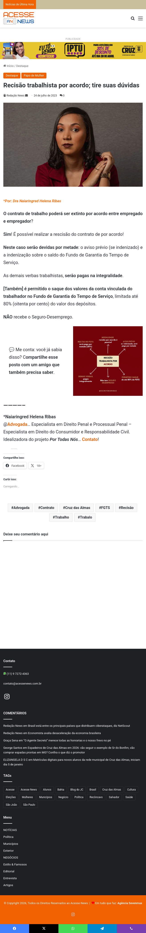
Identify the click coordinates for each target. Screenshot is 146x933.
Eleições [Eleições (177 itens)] (11, 797)
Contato (90, 439)
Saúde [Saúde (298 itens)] (129, 797)
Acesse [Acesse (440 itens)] (10, 789)
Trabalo (86, 517)
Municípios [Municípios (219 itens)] (45, 797)
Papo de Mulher (34, 75)
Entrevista (10, 878)
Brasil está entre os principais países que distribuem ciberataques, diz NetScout (79, 725)
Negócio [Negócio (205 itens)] (63, 797)
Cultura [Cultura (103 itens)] (131, 789)
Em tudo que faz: (118, 903)
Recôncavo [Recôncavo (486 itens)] (96, 797)
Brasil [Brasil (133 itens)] (93, 789)
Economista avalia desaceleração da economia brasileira (64, 733)
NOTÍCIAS (10, 830)
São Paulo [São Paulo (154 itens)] (29, 804)
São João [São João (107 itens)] (11, 804)
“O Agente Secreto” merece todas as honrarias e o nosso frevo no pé (67, 740)
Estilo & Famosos (15, 864)
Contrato (47, 508)
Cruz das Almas (77, 508)
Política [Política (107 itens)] (78, 797)
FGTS (105, 508)
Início (8, 66)
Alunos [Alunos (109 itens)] (47, 789)
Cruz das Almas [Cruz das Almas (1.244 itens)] (111, 789)
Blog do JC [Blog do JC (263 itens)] (76, 789)
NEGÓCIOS (10, 857)
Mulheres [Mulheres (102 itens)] (27, 797)
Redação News (15, 95)
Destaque (22, 66)
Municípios (10, 843)
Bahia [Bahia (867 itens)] (61, 789)
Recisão (127, 508)
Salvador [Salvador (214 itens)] (114, 797)
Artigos (8, 885)
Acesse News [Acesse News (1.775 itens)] (29, 789)
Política (8, 837)
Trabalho (62, 517)
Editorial (8, 871)
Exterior (8, 850)
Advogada (17, 424)
